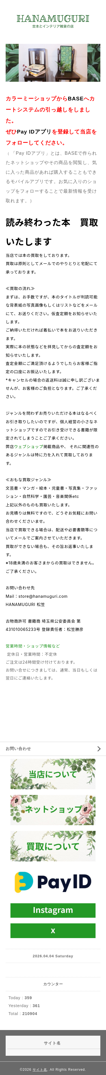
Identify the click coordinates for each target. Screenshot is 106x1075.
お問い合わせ (18, 748)
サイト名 (40, 1070)
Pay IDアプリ (34, 132)
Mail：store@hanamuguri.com (37, 596)
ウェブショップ (29, 446)
